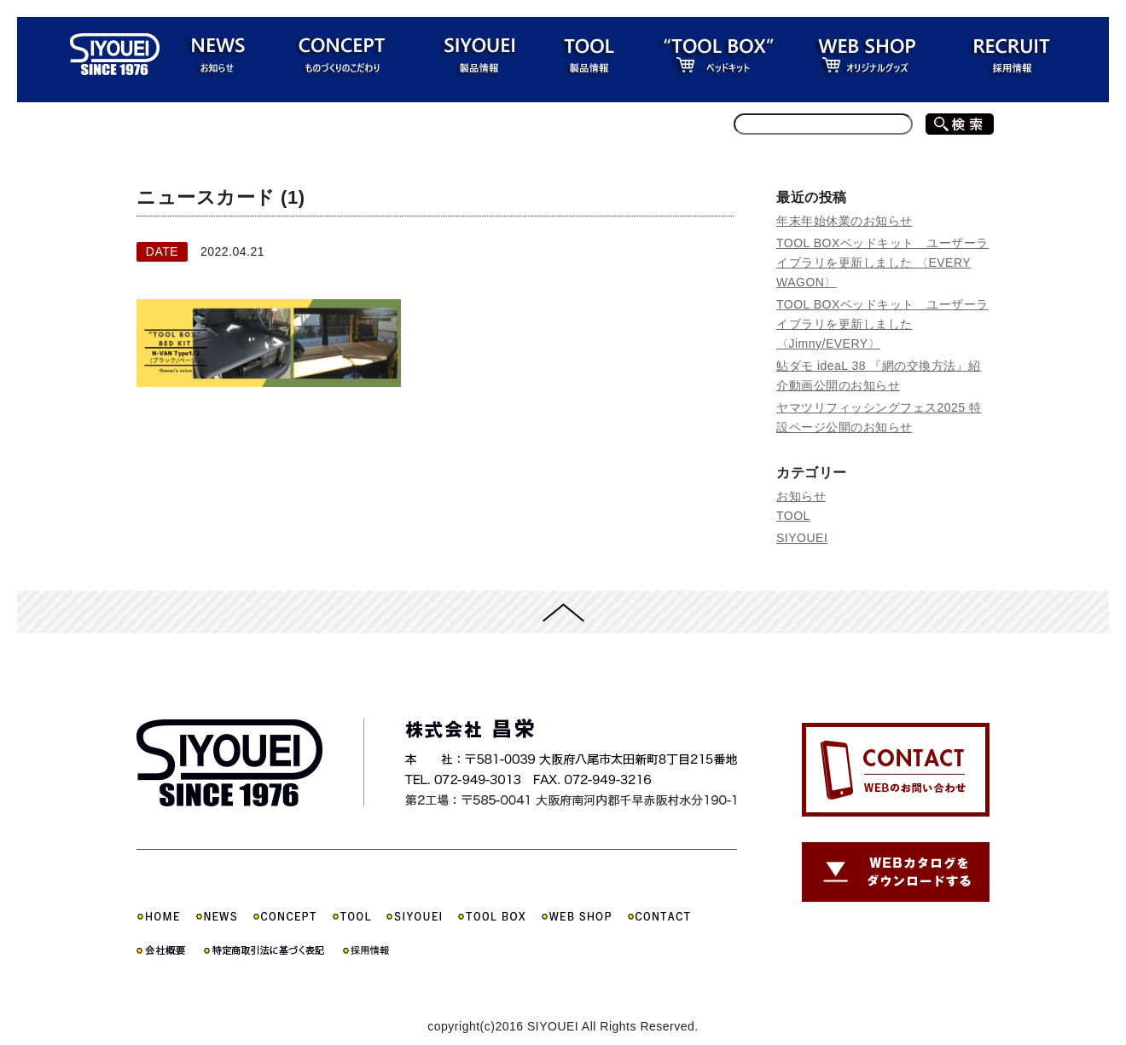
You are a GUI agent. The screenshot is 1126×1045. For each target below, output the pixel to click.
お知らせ (801, 496)
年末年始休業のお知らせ (844, 221)
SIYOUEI (801, 538)
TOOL (793, 515)
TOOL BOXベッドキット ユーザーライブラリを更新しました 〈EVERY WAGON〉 (882, 262)
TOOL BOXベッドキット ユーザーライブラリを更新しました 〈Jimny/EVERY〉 (882, 323)
